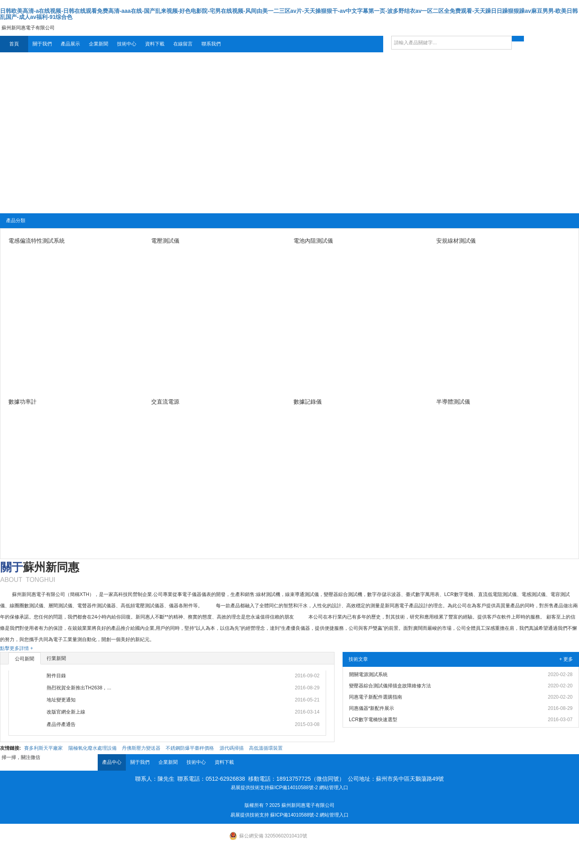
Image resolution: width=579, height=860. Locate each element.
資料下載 (154, 44)
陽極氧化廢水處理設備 (92, 748)
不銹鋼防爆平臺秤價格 (190, 748)
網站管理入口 (333, 787)
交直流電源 (165, 401)
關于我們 (42, 44)
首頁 (14, 44)
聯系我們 (211, 44)
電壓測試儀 (165, 240)
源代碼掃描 (232, 748)
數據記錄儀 (308, 401)
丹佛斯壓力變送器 (141, 748)
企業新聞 (98, 44)
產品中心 (111, 762)
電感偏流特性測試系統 (36, 240)
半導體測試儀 (453, 401)
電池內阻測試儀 (313, 240)
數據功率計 (22, 401)
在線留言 (183, 44)
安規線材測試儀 (456, 240)
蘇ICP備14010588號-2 (293, 787)
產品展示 (70, 44)
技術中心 (126, 44)
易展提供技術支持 (250, 787)
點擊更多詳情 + (16, 648)
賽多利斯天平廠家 (43, 748)
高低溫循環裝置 (266, 748)
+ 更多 (566, 659)
